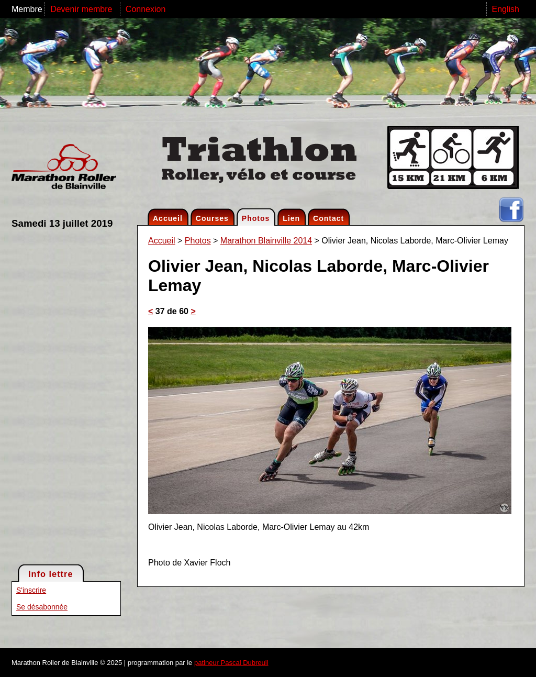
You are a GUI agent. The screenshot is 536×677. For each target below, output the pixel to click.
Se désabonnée (42, 607)
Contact (328, 218)
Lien (291, 218)
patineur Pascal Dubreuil (231, 663)
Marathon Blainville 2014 (266, 240)
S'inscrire (31, 590)
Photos (256, 218)
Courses (212, 218)
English (505, 9)
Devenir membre (82, 9)
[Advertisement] (53, 396)
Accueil (168, 218)
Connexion (146, 9)
